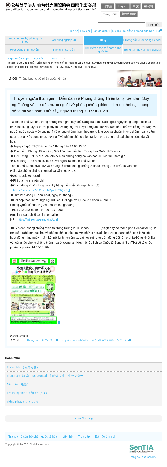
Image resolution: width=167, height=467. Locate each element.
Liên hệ (73, 30)
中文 (136, 6)
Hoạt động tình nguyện (24, 49)
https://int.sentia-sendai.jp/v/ (36, 219)
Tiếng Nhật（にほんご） (23, 401)
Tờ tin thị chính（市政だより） (27, 393)
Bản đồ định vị (101, 30)
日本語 (107, 6)
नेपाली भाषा (129, 14)
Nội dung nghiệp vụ (63, 40)
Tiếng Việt (110, 14)
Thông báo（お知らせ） (41, 340)
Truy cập (85, 30)
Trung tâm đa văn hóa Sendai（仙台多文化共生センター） (93, 340)
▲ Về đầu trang (83, 418)
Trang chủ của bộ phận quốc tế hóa (24, 40)
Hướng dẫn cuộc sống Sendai (142, 40)
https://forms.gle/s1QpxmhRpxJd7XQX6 (40, 190)
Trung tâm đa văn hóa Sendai (142, 49)
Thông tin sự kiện (64, 49)
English (122, 6)
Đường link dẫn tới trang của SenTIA (135, 30)
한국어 (148, 6)
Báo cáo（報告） (18, 384)
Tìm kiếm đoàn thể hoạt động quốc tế (103, 49)
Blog (103, 40)
